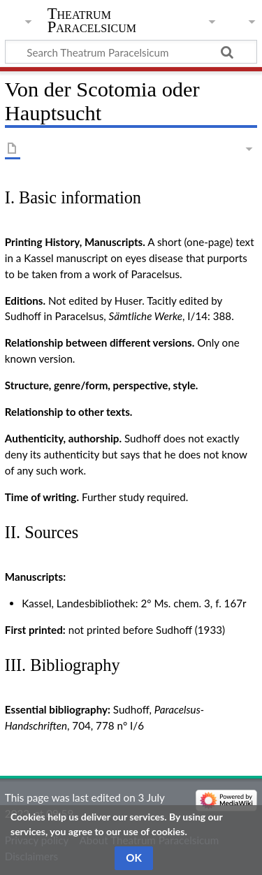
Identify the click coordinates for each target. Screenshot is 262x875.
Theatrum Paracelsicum (92, 20)
